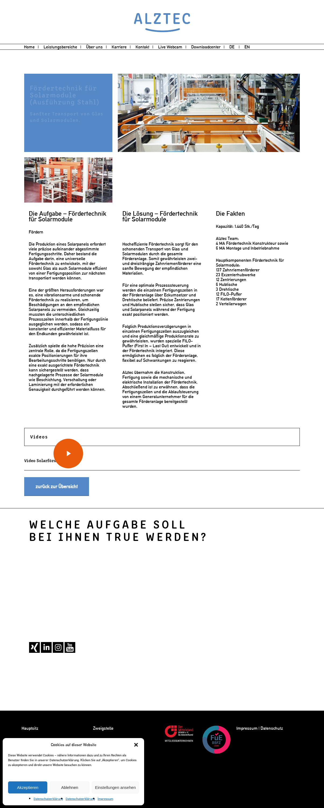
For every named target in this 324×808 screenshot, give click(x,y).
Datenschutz (272, 728)
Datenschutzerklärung (48, 799)
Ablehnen (69, 787)
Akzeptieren (27, 787)
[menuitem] (234, 47)
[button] (136, 744)
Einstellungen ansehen (115, 787)
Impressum (105, 799)
